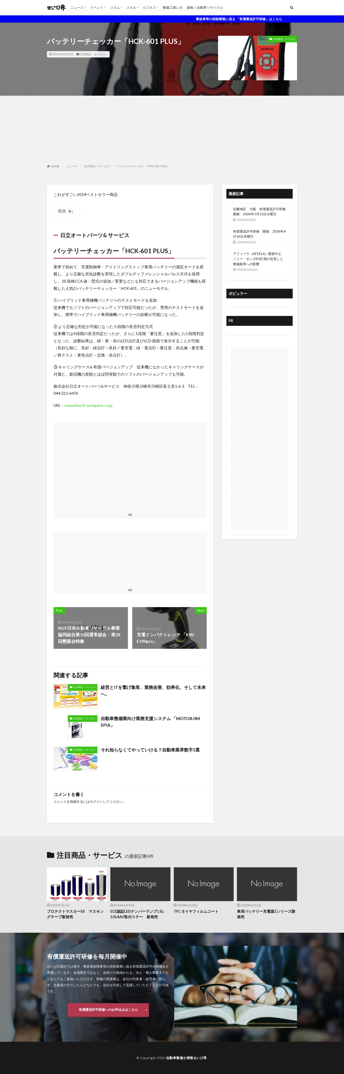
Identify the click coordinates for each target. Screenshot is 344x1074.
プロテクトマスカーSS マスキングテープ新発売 (75, 914)
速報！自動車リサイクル (205, 7)
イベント (96, 7)
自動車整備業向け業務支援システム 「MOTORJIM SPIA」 (152, 722)
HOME (55, 166)
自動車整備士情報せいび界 (186, 1058)
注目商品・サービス (92, 54)
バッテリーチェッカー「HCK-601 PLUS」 (143, 166)
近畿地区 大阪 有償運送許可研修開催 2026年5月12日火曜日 (259, 211)
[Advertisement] (172, 128)
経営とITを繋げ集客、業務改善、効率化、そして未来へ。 (153, 690)
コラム (115, 7)
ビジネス (149, 7)
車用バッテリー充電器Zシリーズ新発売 (266, 914)
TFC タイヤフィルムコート (196, 911)
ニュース (77, 7)
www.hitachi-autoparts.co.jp (88, 405)
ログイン (96, 801)
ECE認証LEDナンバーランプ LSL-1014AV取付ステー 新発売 (137, 914)
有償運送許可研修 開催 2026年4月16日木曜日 (259, 233)
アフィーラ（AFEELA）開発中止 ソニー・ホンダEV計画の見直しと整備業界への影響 (259, 259)
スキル (131, 7)
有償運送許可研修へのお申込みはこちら (108, 1009)
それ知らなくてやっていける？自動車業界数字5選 (150, 749)
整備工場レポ (172, 7)
